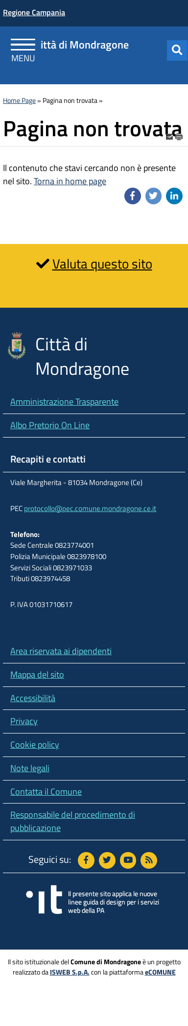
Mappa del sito (37, 674)
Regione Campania (34, 12)
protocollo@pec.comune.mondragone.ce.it (90, 508)
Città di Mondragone (82, 44)
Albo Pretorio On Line (50, 425)
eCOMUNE (160, 972)
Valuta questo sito (102, 263)
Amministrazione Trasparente (64, 401)
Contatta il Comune (46, 791)
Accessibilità (32, 698)
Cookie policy (34, 744)
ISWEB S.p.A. (70, 972)
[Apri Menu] (23, 46)
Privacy (24, 721)
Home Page (19, 100)
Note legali (29, 768)
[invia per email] (170, 135)
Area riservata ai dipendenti (61, 651)
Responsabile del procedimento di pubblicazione (72, 821)
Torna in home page (70, 181)
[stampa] (179, 135)
